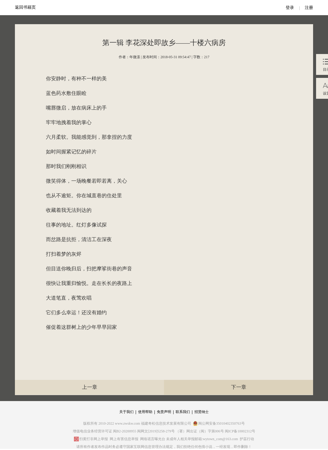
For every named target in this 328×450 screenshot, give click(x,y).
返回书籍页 (25, 7)
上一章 (89, 387)
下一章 (238, 387)
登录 (290, 7)
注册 (309, 7)
